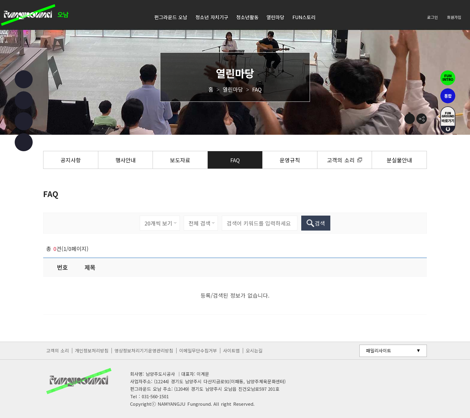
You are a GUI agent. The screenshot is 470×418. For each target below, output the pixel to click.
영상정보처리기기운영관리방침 (144, 350)
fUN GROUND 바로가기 (447, 119)
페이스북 (24, 79)
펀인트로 (447, 77)
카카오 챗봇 (24, 142)
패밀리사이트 (378, 350)
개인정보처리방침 (92, 350)
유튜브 (24, 121)
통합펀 (447, 95)
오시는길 (254, 350)
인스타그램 (24, 100)
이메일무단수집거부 (198, 350)
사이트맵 (231, 350)
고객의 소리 (57, 350)
